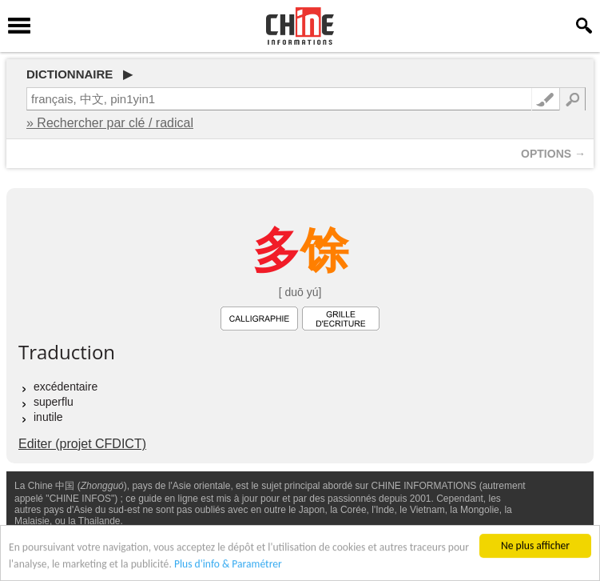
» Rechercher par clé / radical (109, 123)
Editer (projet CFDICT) (82, 444)
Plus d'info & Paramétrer (228, 564)
